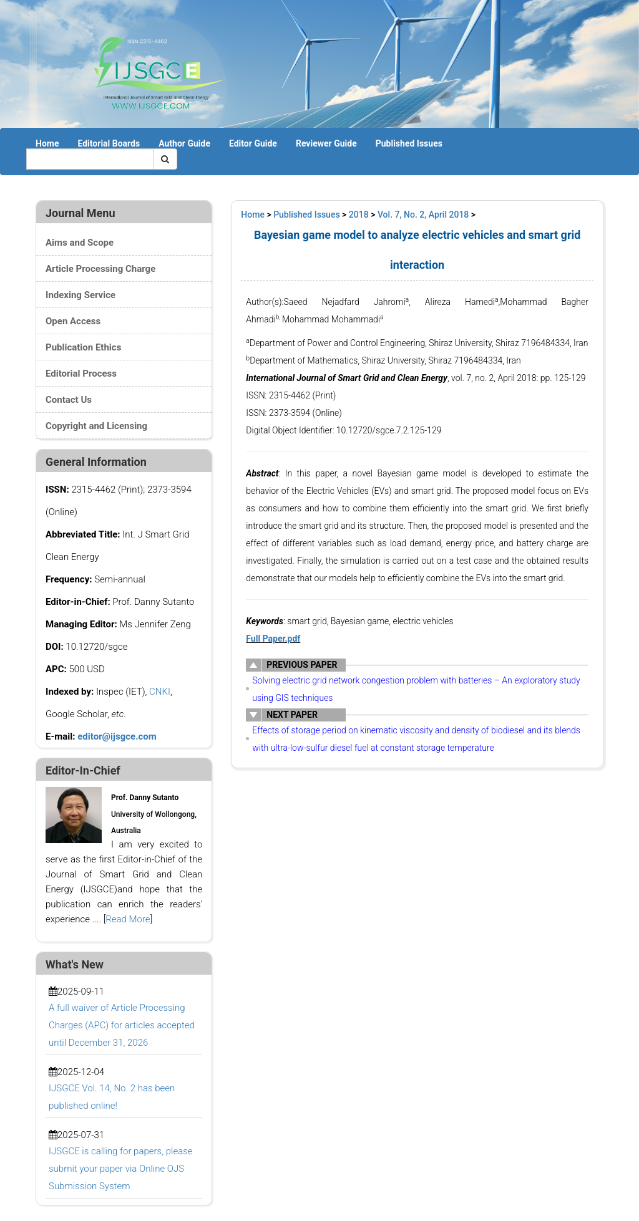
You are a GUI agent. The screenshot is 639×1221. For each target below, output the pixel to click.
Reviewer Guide (326, 143)
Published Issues (409, 143)
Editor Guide (253, 143)
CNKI (159, 691)
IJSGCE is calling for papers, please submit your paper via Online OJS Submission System (121, 1169)
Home (47, 143)
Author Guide (184, 143)
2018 (359, 215)
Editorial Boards (108, 143)
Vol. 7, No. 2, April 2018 (423, 215)
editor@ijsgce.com (117, 736)
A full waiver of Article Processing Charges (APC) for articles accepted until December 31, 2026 (122, 1025)
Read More (127, 919)
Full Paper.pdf (273, 639)
